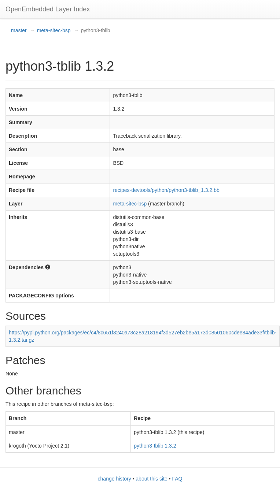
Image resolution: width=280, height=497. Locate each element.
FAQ (177, 479)
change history (114, 479)
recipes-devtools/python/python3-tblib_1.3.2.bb (166, 190)
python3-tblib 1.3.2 (155, 446)
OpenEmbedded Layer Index (47, 9)
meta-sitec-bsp (54, 30)
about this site (151, 479)
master (19, 30)
